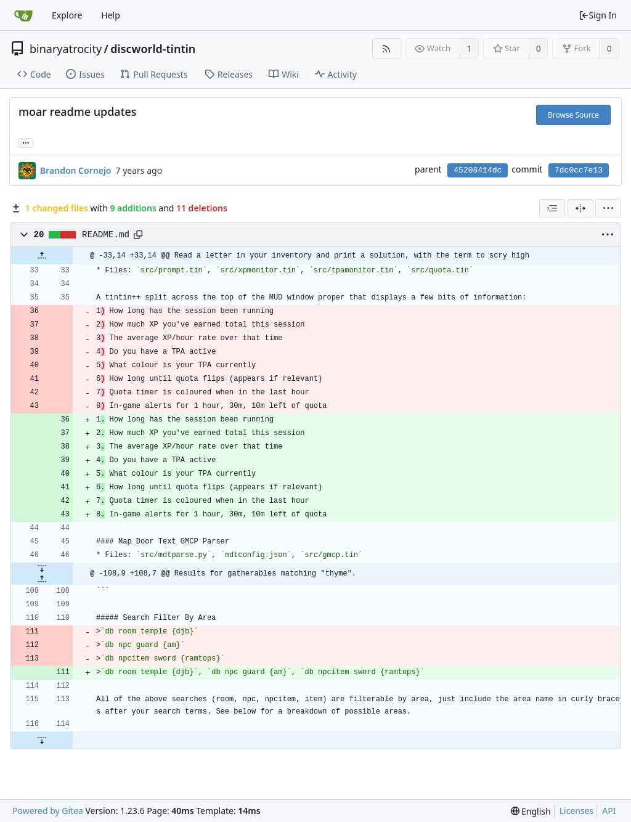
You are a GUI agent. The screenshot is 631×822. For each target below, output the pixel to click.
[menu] (608, 208)
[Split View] (580, 208)
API (609, 810)
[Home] (23, 15)
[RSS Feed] (386, 48)
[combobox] (552, 208)
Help (110, 15)
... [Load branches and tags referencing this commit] (26, 142)
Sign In (598, 15)
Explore (67, 15)
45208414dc (478, 170)
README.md (105, 235)
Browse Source (573, 115)
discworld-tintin (152, 49)
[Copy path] (138, 234)
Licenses (577, 810)
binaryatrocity (66, 49)
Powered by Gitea (47, 810)
